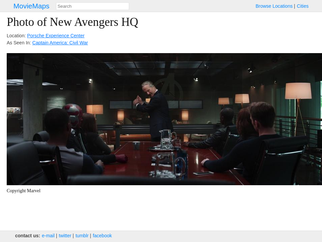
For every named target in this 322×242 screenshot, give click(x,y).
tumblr (82, 235)
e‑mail (48, 235)
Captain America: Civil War (60, 42)
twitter (65, 235)
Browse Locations (274, 6)
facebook (102, 235)
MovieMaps (31, 5)
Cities (303, 6)
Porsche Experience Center (56, 35)
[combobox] (92, 6)
